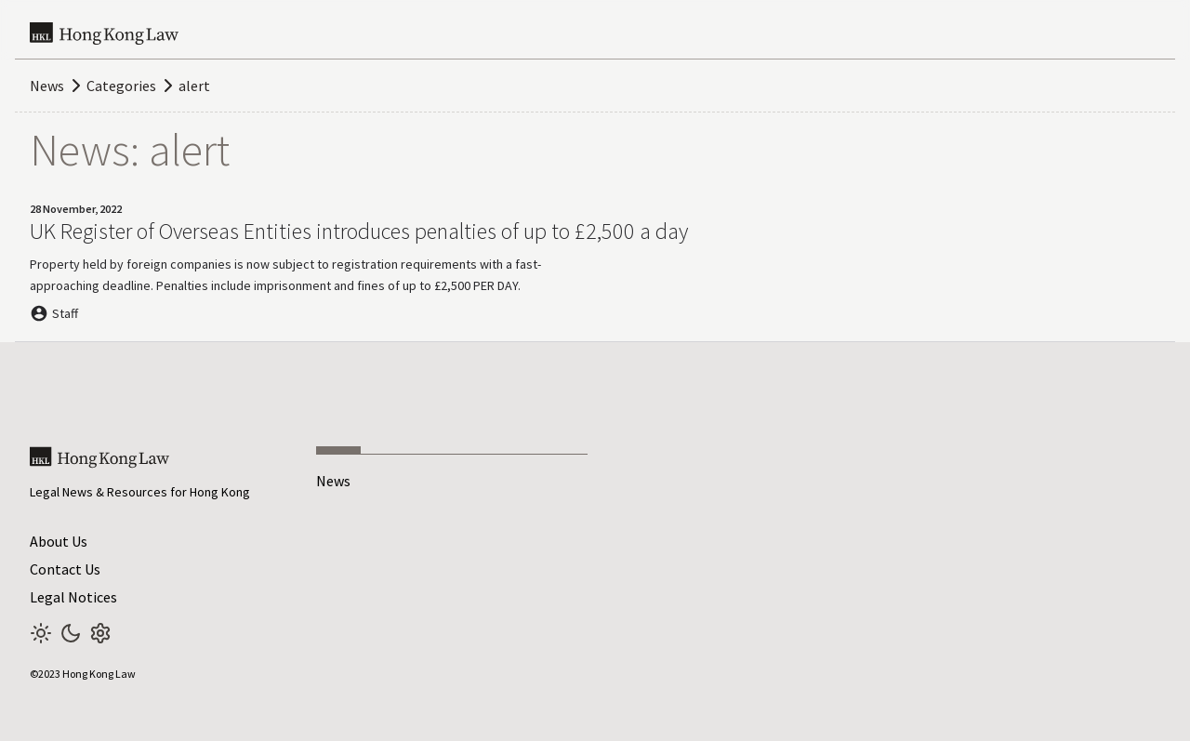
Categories (121, 85)
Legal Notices (73, 597)
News (47, 85)
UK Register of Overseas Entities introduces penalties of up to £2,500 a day (359, 231)
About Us (58, 541)
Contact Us (65, 569)
